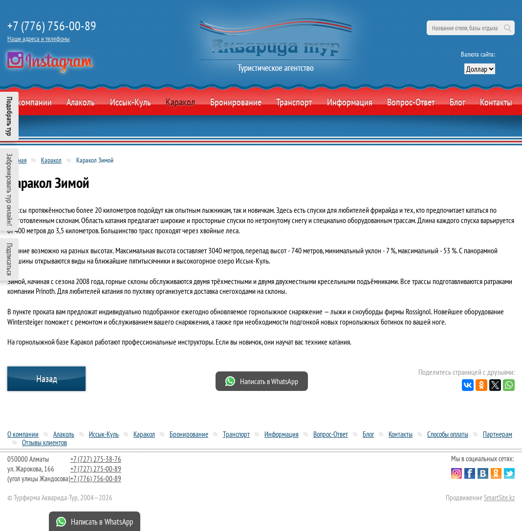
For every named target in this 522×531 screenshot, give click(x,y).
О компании (31, 102)
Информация (349, 102)
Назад (46, 378)
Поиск (507, 27)
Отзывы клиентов (44, 442)
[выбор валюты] (479, 68)
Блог (457, 102)
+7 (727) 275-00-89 (95, 468)
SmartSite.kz (499, 497)
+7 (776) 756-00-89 (51, 26)
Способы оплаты (447, 434)
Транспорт (294, 102)
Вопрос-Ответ (411, 102)
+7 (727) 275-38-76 (95, 459)
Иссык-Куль (130, 102)
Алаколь (80, 102)
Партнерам (497, 434)
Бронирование (189, 434)
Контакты (496, 102)
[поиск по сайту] (471, 27)
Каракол (180, 102)
